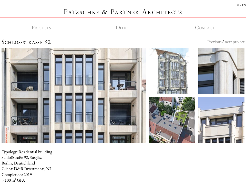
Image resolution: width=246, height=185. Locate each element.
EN (244, 5)
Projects (41, 27)
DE (237, 5)
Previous (214, 41)
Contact (205, 27)
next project (234, 41)
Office (123, 27)
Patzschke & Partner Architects (123, 11)
